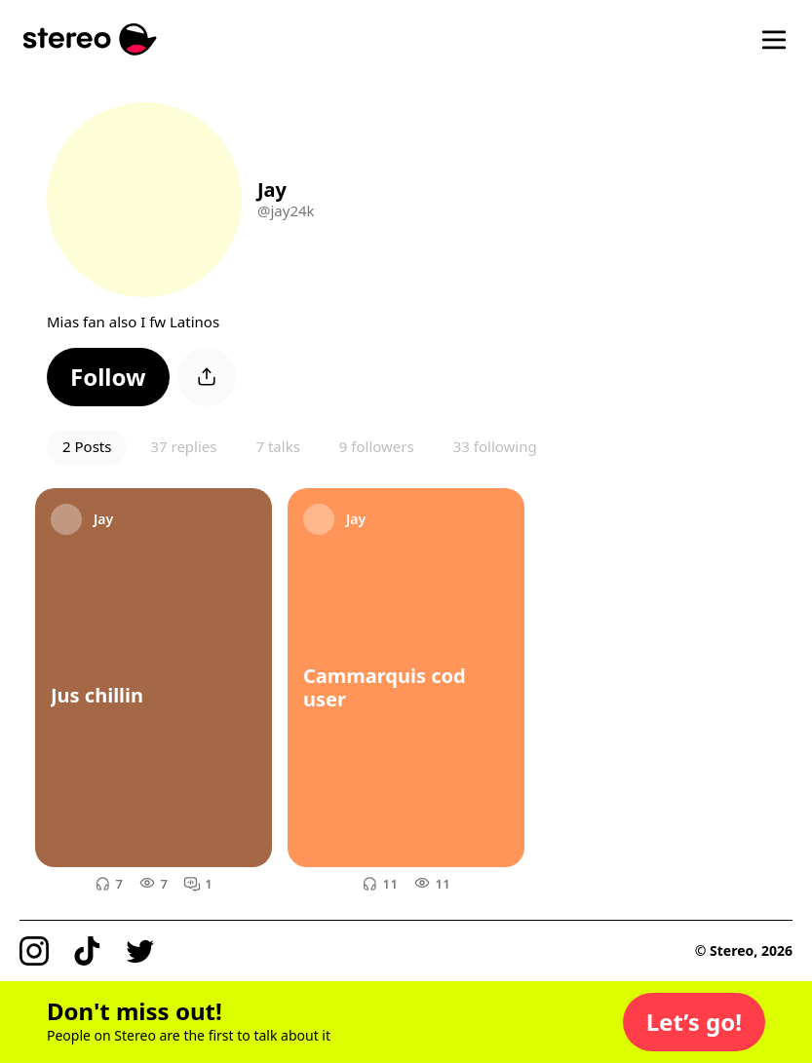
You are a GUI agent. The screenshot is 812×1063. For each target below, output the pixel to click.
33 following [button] (495, 446)
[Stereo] (90, 39)
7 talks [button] (277, 446)
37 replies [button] (183, 446)
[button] (108, 377)
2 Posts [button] (86, 446)
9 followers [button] (376, 446)
